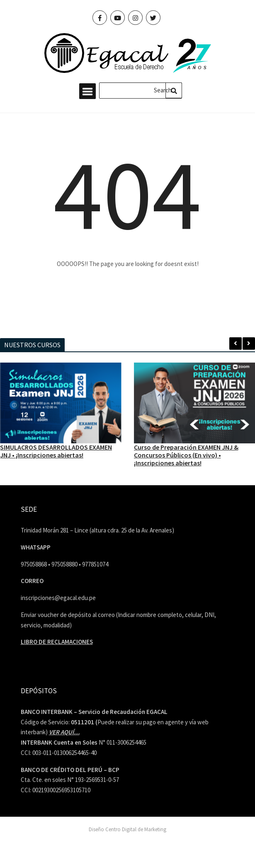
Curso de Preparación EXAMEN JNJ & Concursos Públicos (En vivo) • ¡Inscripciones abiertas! (186, 455)
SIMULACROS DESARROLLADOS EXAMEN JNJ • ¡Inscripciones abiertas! (56, 451)
